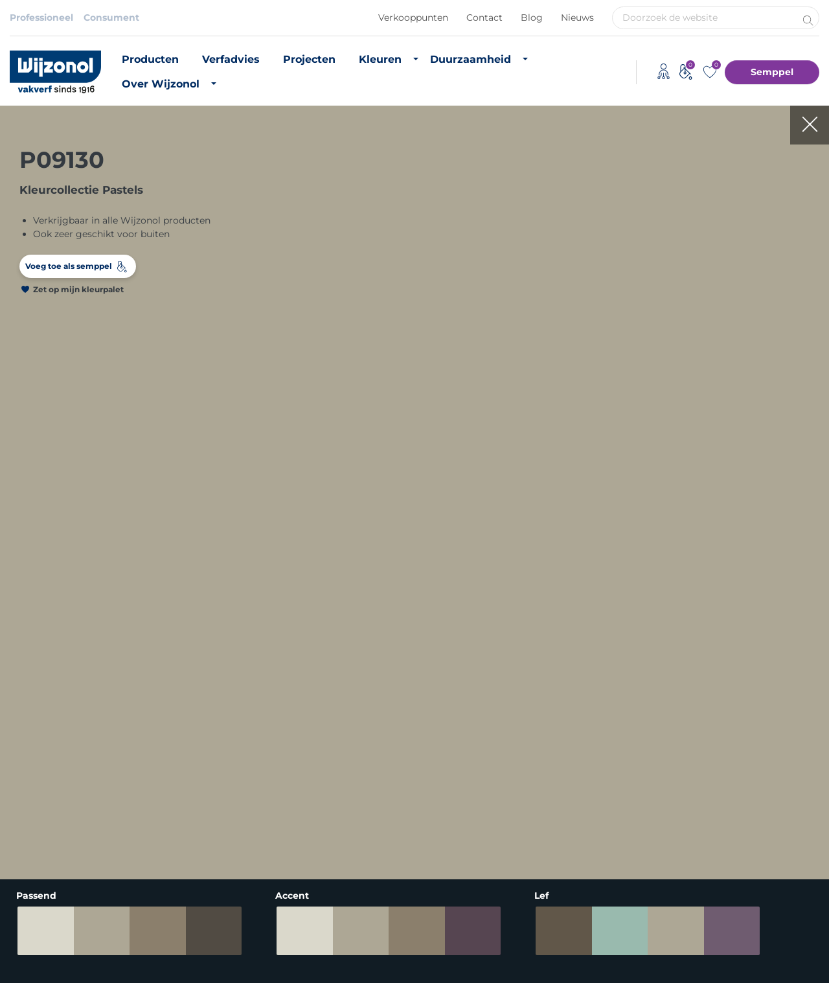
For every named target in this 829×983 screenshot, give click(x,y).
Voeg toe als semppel (68, 266)
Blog (532, 17)
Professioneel (41, 17)
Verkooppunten (413, 17)
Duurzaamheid (470, 59)
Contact (484, 17)
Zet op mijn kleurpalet (78, 289)
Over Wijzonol (160, 84)
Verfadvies (231, 59)
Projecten (309, 59)
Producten (150, 59)
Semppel (772, 72)
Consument (111, 17)
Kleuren (380, 59)
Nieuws (577, 17)
